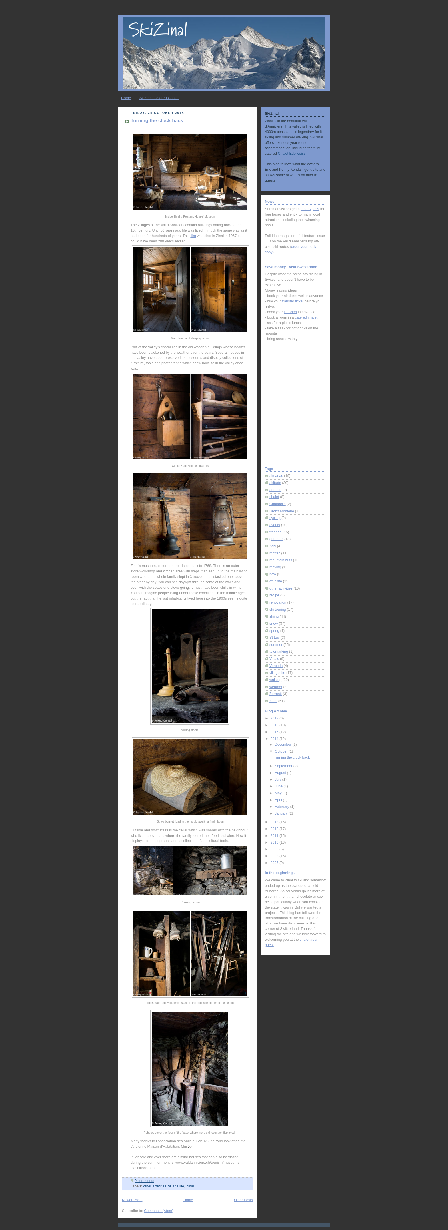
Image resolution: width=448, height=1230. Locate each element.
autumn (275, 490)
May (279, 793)
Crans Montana (281, 511)
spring (274, 631)
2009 (275, 849)
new (272, 574)
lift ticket (290, 312)
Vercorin (276, 666)
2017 (275, 718)
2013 (275, 822)
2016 (275, 725)
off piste (275, 581)
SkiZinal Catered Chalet (159, 98)
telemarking (278, 652)
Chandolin (277, 504)
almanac (276, 476)
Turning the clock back (157, 120)
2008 (275, 856)
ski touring (277, 610)
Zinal (190, 1186)
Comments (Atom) (158, 1211)
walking (275, 680)
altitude (275, 483)
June (279, 786)
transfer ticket (293, 301)
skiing (274, 616)
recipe (274, 595)
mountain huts (280, 560)
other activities (154, 1186)
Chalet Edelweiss (292, 154)
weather (275, 687)
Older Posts (243, 1200)
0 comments (144, 1181)
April (279, 800)
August (281, 773)
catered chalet (306, 317)
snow (273, 624)
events (274, 525)
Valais (274, 659)
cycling (275, 518)
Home (126, 98)
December (284, 745)
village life (176, 1186)
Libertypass (310, 209)
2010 (275, 843)
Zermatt (275, 694)
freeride (275, 532)
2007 (275, 863)
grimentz (276, 539)
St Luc (274, 638)
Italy (272, 546)
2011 (275, 836)
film (193, 236)
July (278, 779)
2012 (275, 829)
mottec (274, 553)
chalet (274, 497)
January (282, 813)
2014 (275, 739)
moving (275, 567)
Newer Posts (132, 1200)
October (282, 751)
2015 (275, 732)
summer (276, 645)
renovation (277, 602)
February (282, 807)
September (284, 766)
